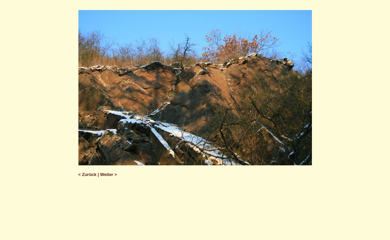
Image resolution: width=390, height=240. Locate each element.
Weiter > (108, 174)
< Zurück (87, 174)
